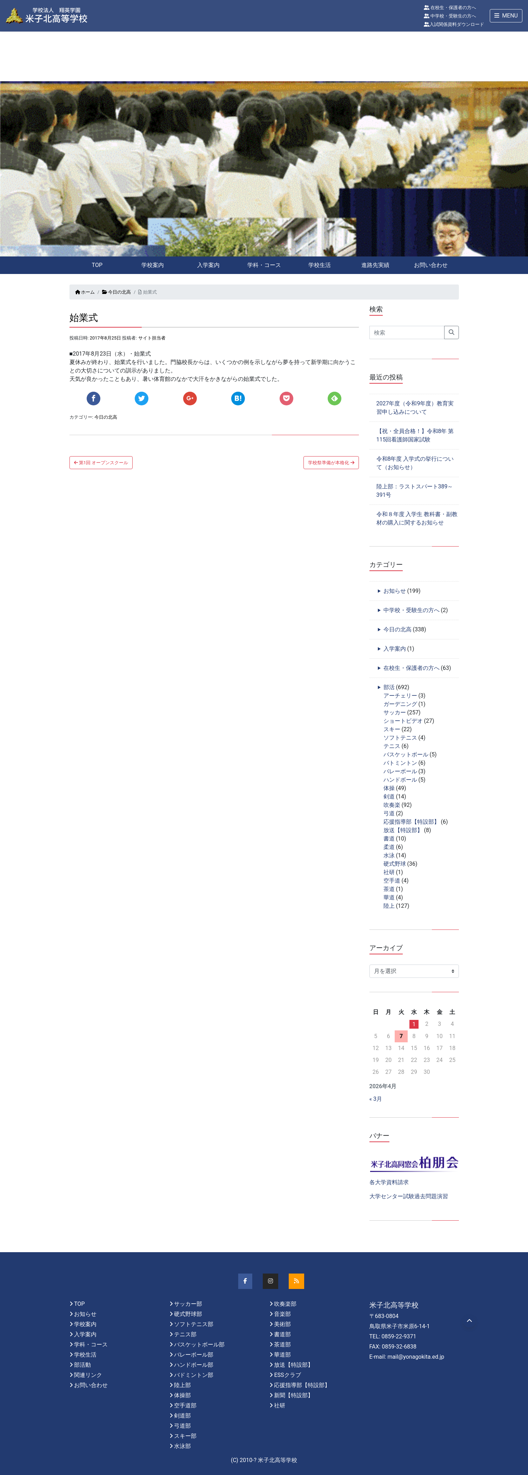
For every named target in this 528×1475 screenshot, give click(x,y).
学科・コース (264, 265)
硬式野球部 (188, 1314)
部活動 (82, 1364)
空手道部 (185, 1405)
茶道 (389, 889)
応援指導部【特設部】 (411, 821)
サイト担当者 (152, 338)
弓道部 (182, 1425)
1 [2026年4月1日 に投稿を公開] (413, 1024)
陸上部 (182, 1385)
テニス (391, 746)
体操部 (182, 1395)
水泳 (389, 855)
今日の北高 (116, 292)
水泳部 (182, 1446)
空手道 (391, 880)
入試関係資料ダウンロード (454, 24)
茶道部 (282, 1344)
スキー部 (185, 1436)
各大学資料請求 (389, 1182)
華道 (389, 897)
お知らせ (394, 591)
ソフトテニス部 (193, 1324)
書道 (389, 838)
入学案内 (208, 265)
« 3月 (375, 1099)
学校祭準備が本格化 (331, 462)
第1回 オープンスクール (101, 462)
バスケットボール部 (199, 1344)
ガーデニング (400, 704)
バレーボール (400, 771)
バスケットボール (405, 754)
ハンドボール (400, 779)
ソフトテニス (400, 737)
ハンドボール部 (193, 1364)
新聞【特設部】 (293, 1395)
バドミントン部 (193, 1375)
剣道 (389, 796)
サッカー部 (188, 1304)
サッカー (394, 712)
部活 (389, 687)
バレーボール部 (193, 1354)
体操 (389, 788)
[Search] (407, 332)
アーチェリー (400, 695)
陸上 (389, 906)
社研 (389, 872)
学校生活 (319, 265)
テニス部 (185, 1334)
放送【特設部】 (403, 830)
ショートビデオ (403, 721)
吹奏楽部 (285, 1304)
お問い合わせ (431, 265)
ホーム (85, 292)
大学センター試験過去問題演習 (408, 1196)
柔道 (389, 847)
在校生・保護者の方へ (450, 7)
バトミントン (400, 763)
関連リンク (88, 1375)
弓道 (389, 813)
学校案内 (152, 265)
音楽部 (282, 1314)
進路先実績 (375, 265)
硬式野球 (394, 863)
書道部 (282, 1334)
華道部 (282, 1354)
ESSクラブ (287, 1375)
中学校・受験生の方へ (450, 16)
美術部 (282, 1324)
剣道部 (182, 1415)
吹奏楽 (391, 805)
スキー (391, 729)
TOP (97, 265)
